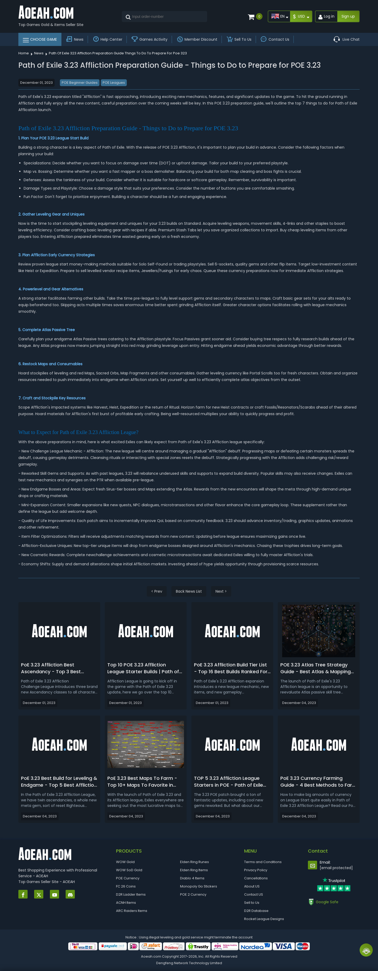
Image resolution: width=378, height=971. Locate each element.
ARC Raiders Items (131, 910)
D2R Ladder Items (131, 894)
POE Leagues (114, 82)
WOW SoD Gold (129, 870)
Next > (221, 591)
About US (252, 886)
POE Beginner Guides (80, 82)
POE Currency (127, 878)
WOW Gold (125, 861)
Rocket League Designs (264, 918)
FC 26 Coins (126, 886)
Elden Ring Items (194, 870)
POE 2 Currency (193, 894)
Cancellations (256, 878)
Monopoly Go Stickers (198, 886)
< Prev (156, 591)
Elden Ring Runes (194, 861)
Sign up (348, 16)
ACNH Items (126, 902)
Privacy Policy (255, 870)
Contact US (253, 894)
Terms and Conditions (263, 861)
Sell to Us (251, 902)
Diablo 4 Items (192, 878)
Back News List (189, 591)
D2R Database (256, 910)
